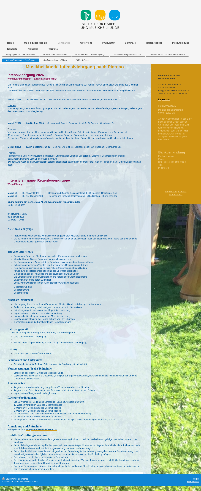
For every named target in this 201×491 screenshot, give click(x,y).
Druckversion (10, 479)
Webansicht (193, 481)
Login (196, 479)
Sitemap (24, 479)
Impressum (171, 191)
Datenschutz (175, 194)
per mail (184, 130)
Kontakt (182, 191)
